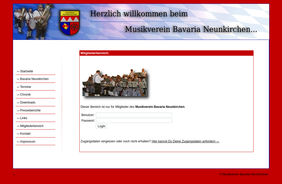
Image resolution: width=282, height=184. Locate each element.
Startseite (25, 71)
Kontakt (24, 133)
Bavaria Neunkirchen (33, 79)
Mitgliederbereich (30, 126)
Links (22, 118)
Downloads (26, 102)
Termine (24, 87)
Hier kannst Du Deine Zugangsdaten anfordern (186, 141)
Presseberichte (29, 110)
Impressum (26, 141)
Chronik (24, 94)
